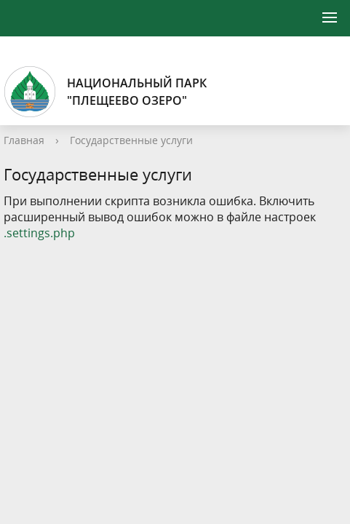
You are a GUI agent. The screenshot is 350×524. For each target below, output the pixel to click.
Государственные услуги (131, 140)
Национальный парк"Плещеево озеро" (105, 92)
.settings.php (39, 233)
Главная (24, 140)
